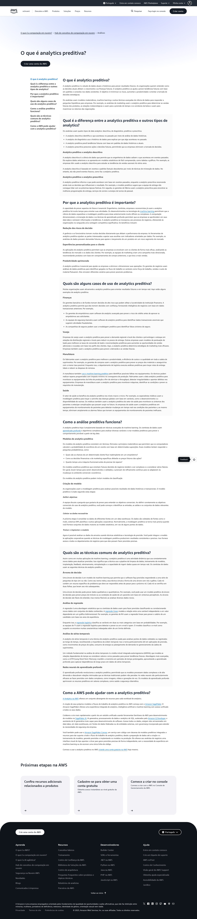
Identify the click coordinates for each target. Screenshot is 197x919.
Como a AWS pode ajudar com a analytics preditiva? (43, 127)
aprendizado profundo (72, 430)
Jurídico (146, 885)
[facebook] (148, 904)
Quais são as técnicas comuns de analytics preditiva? (40, 119)
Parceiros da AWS (66, 888)
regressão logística (84, 622)
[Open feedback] (194, 459)
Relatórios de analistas (68, 883)
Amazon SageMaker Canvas (96, 732)
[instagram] (157, 904)
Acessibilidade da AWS (153, 880)
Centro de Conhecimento (154, 865)
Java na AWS (106, 870)
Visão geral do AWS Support (156, 870)
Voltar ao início (98, 893)
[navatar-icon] (190, 3)
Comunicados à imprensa (27, 888)
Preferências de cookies (54, 910)
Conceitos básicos (66, 850)
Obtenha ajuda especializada (156, 875)
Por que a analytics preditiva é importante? (44, 95)
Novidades (20, 878)
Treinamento (64, 855)
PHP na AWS (106, 875)
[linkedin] (152, 904)
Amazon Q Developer (156, 718)
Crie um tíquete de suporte (155, 855)
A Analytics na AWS (71, 698)
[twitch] (161, 904)
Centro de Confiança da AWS (71, 860)
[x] (144, 904)
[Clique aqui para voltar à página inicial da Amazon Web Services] (13, 12)
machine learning (147, 211)
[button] (192, 3)
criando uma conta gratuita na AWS (113, 749)
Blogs (18, 883)
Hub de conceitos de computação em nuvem (75, 33)
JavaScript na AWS (109, 880)
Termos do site (35, 910)
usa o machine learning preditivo (95, 373)
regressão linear (111, 611)
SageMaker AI (80, 718)
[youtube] (165, 904)
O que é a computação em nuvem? (36, 33)
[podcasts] (169, 904)
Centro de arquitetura (68, 870)
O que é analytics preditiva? (44, 79)
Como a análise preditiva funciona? (42, 110)
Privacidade (20, 910)
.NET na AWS (106, 860)
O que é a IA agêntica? (26, 860)
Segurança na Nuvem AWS (28, 873)
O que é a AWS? (23, 850)
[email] (173, 904)
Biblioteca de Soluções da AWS (72, 865)
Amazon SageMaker (153, 704)
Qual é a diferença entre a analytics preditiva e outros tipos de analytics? (43, 86)
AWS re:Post (148, 860)
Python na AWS (108, 865)
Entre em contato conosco (155, 850)
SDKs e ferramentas (110, 855)
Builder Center (107, 850)
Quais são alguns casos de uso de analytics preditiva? (43, 102)
